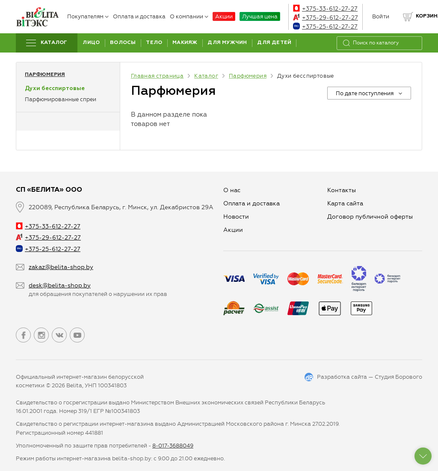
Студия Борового (398, 377)
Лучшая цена (260, 16)
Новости (236, 216)
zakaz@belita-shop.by (61, 267)
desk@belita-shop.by (60, 285)
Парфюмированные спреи (60, 99)
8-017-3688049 (172, 445)
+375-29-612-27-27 (325, 17)
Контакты (341, 190)
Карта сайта (345, 203)
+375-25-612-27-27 (325, 26)
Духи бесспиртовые (55, 88)
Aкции (233, 230)
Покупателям (88, 16)
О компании (189, 16)
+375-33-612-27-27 (325, 8)
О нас (231, 190)
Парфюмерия (45, 74)
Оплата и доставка (139, 16)
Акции (224, 16)
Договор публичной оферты (370, 216)
